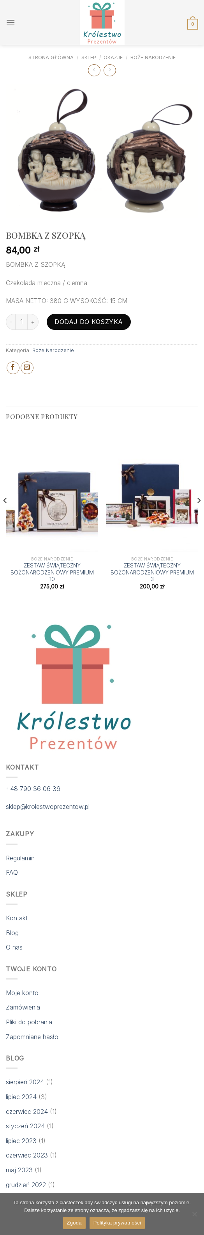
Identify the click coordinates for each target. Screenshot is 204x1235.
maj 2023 (19, 1170)
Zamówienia (23, 1007)
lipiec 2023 (21, 1141)
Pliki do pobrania (29, 1022)
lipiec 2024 (21, 1097)
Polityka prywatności (117, 1223)
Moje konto (22, 993)
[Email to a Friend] (27, 367)
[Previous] (5, 516)
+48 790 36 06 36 (33, 789)
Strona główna (51, 57)
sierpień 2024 (25, 1082)
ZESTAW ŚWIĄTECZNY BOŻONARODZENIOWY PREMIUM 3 (152, 572)
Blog (12, 933)
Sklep (88, 57)
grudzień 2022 (26, 1185)
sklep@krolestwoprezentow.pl (48, 806)
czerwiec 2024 (27, 1111)
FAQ (12, 872)
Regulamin (20, 858)
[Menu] (10, 22)
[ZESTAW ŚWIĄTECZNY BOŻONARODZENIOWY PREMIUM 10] (52, 490)
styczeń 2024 (25, 1126)
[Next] (198, 516)
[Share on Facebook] (13, 367)
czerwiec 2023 (27, 1155)
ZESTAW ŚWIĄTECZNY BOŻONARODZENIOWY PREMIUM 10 (52, 572)
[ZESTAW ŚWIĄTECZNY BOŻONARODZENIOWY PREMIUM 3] (152, 490)
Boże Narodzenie (153, 57)
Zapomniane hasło (32, 1037)
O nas (14, 947)
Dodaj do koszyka (89, 322)
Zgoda (74, 1223)
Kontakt (17, 918)
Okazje (113, 57)
